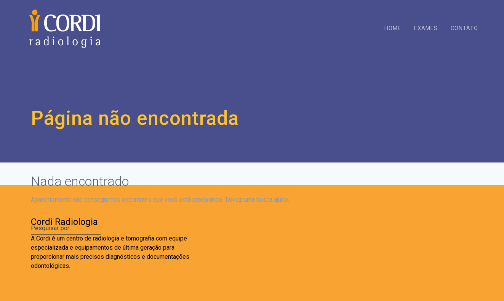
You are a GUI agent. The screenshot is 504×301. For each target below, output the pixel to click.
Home (392, 28)
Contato (464, 28)
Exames (426, 28)
